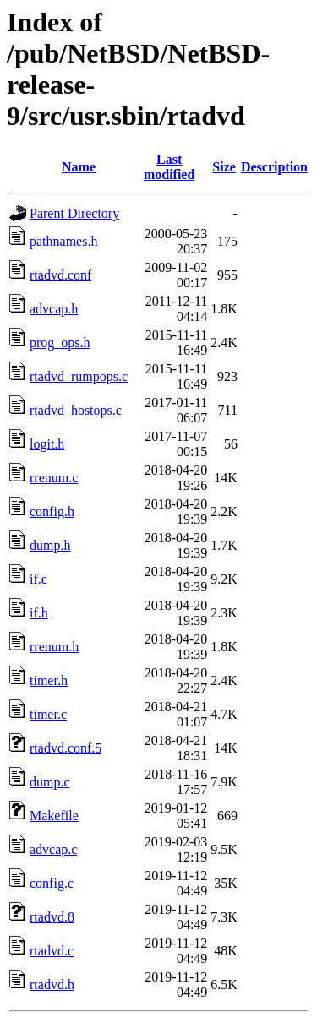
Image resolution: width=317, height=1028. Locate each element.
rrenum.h (54, 646)
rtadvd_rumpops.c (79, 376)
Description (274, 167)
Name (79, 167)
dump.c (50, 782)
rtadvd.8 (52, 917)
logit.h (47, 444)
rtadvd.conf (60, 275)
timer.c (48, 714)
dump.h (50, 545)
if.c (38, 579)
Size (224, 167)
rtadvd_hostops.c (76, 410)
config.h (52, 511)
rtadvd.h (52, 984)
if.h (39, 613)
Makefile (54, 815)
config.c (52, 883)
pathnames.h (63, 241)
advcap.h (54, 309)
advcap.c (53, 849)
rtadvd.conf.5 (65, 748)
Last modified (169, 167)
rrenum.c (54, 477)
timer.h (49, 680)
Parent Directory (74, 213)
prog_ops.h (60, 342)
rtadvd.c (52, 951)
